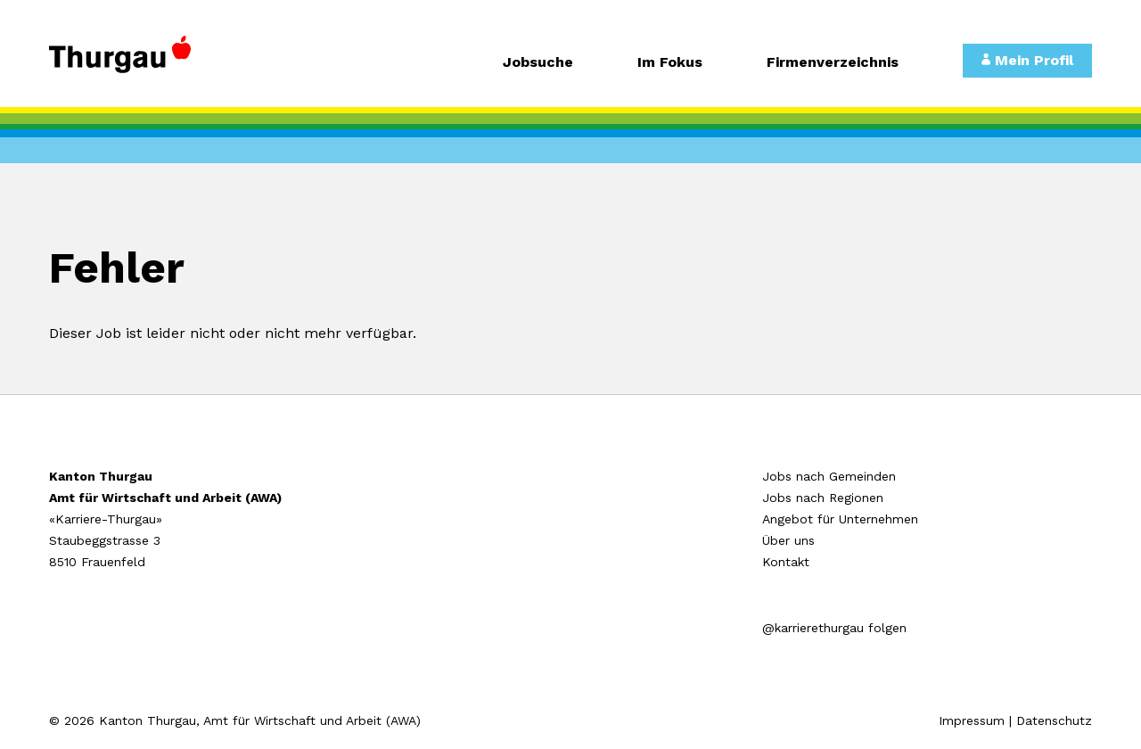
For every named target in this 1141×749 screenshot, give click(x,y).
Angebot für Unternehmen (840, 519)
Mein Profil (1027, 60)
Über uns (788, 540)
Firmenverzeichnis (833, 62)
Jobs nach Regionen (822, 497)
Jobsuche (538, 62)
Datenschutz (1054, 720)
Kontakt (785, 562)
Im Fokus (669, 62)
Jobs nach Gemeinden (829, 476)
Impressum (972, 720)
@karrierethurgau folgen (834, 628)
